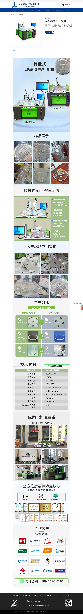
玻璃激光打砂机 (48, 10)
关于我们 (21, 10)
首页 (14, 14)
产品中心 (17, 14)
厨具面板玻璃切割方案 (59, 10)
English (71, 0)
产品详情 (13, 50)
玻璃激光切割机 (30, 10)
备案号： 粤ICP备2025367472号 (38, 611)
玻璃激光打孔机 (39, 10)
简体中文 (68, 0)
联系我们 (68, 10)
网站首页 (14, 10)
